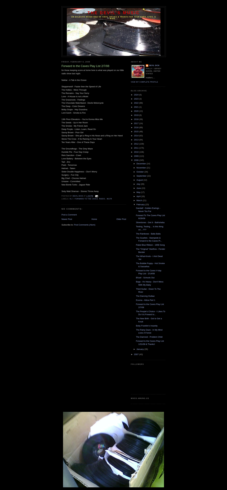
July (139, 184)
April (139, 196)
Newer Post (66, 219)
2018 (136, 119)
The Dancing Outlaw (145, 296)
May (139, 192)
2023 (136, 99)
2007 (136, 354)
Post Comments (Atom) (84, 225)
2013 (136, 140)
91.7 (71, 199)
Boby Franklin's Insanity (146, 326)
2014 (136, 135)
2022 (136, 103)
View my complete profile (144, 82)
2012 (136, 144)
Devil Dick (154, 65)
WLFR (109, 199)
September (142, 176)
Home (94, 219)
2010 (136, 152)
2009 (136, 156)
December (142, 163)
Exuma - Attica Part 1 (145, 300)
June (139, 188)
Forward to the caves (86, 199)
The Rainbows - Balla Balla (148, 234)
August (140, 180)
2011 (136, 148)
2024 (136, 95)
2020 (136, 111)
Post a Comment (69, 215)
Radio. (102, 199)
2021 (136, 107)
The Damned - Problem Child (149, 337)
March (140, 200)
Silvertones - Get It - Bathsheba (150, 222)
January (140, 349)
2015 (136, 131)
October (140, 172)
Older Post (121, 219)
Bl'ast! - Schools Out (145, 277)
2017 (136, 123)
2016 (136, 127)
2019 (136, 115)
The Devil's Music (113, 13)
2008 (136, 160)
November (142, 168)
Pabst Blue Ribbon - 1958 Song (150, 245)
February (141, 204)
